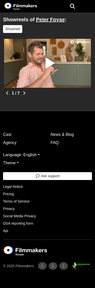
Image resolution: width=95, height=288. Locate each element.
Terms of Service (16, 201)
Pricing (8, 194)
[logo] (27, 6)
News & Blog (62, 134)
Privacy (9, 209)
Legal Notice (13, 187)
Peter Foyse (50, 19)
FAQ (55, 142)
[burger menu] (87, 6)
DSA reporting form (18, 223)
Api (5, 231)
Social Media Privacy (19, 216)
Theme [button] (9, 163)
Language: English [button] (20, 155)
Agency (9, 142)
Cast (7, 134)
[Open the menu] (72, 6)
